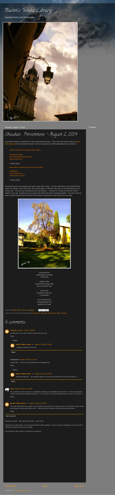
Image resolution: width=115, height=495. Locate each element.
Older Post (79, 486)
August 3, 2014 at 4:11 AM (28, 359)
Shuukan (64, 313)
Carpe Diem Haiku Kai (39, 313)
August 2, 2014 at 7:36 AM (26, 330)
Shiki (58, 313)
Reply (12, 336)
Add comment (11, 416)
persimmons (52, 313)
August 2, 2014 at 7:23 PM (43, 344)
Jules (12, 389)
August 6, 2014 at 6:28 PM (37, 403)
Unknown (13, 330)
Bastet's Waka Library (28, 11)
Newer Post (10, 486)
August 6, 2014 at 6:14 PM (23, 389)
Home (45, 486)
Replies (15, 340)
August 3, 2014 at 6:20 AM (43, 374)
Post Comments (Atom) (21, 490)
